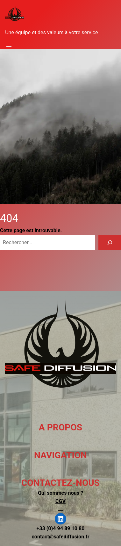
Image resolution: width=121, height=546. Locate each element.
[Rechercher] (109, 243)
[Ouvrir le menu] (9, 45)
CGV (60, 501)
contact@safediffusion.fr (60, 537)
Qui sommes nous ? (60, 493)
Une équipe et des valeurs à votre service (51, 32)
